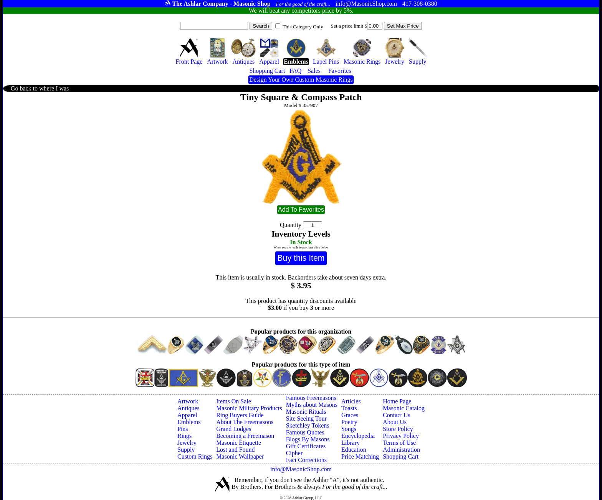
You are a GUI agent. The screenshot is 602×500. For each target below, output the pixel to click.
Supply (186, 449)
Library (350, 442)
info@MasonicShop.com (301, 469)
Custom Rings (194, 456)
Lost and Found (235, 449)
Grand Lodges (233, 429)
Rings (184, 436)
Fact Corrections (306, 460)
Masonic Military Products (249, 408)
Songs (348, 429)
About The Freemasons (244, 422)
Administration (401, 449)
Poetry (349, 422)
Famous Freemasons (311, 398)
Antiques (188, 408)
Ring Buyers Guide (240, 415)
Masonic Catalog (404, 408)
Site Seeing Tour (306, 418)
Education (353, 449)
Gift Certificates (306, 446)
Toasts (349, 408)
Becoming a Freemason (245, 436)
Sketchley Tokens (307, 425)
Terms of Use (399, 442)
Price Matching (360, 456)
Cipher (294, 453)
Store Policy (398, 429)
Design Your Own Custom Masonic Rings (300, 79)
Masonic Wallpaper (240, 456)
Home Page (397, 401)
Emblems (188, 422)
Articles (351, 401)
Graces (349, 415)
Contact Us (396, 415)
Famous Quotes (305, 432)
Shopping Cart (400, 456)
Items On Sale (233, 401)
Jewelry (187, 442)
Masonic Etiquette (238, 442)
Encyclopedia (358, 436)
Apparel (187, 415)
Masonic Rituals (306, 411)
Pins (182, 429)
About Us (395, 422)
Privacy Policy (401, 436)
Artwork (187, 401)
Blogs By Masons (308, 439)
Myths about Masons (311, 404)
